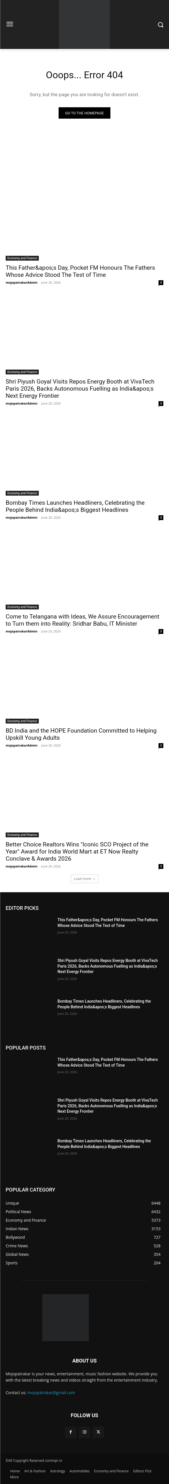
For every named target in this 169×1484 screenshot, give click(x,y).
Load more (84, 878)
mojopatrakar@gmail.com (51, 1392)
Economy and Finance (22, 258)
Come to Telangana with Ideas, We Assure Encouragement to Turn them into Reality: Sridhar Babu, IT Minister (82, 620)
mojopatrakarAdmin (21, 282)
